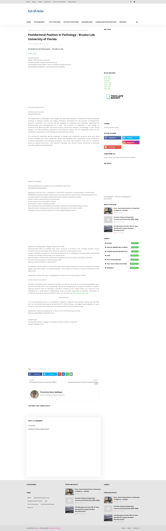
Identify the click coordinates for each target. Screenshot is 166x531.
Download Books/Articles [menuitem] (106, 22)
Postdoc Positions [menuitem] (71, 22)
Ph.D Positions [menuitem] (54, 22)
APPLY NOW (32, 53)
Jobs (122, 255)
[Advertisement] (63, 87)
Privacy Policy (72, 2)
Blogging (36, 528)
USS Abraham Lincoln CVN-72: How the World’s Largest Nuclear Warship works (126, 228)
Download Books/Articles (122, 251)
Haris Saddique (34, 44)
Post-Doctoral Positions (39, 30)
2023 (107, 83)
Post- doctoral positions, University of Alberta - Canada (126, 209)
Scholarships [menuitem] (39, 22)
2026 (107, 77)
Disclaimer (47, 2)
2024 (106, 81)
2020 (107, 89)
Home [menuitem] (28, 22)
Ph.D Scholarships (122, 260)
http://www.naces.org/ (81, 293)
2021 (107, 87)
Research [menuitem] (123, 22)
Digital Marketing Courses (122, 247)
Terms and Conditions (59, 2)
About (34, 2)
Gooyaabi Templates (55, 528)
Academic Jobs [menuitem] (87, 22)
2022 (107, 85)
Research (122, 268)
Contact (40, 2)
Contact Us (136, 528)
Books (122, 243)
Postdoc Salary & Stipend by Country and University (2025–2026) (126, 218)
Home (28, 2)
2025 (107, 79)
